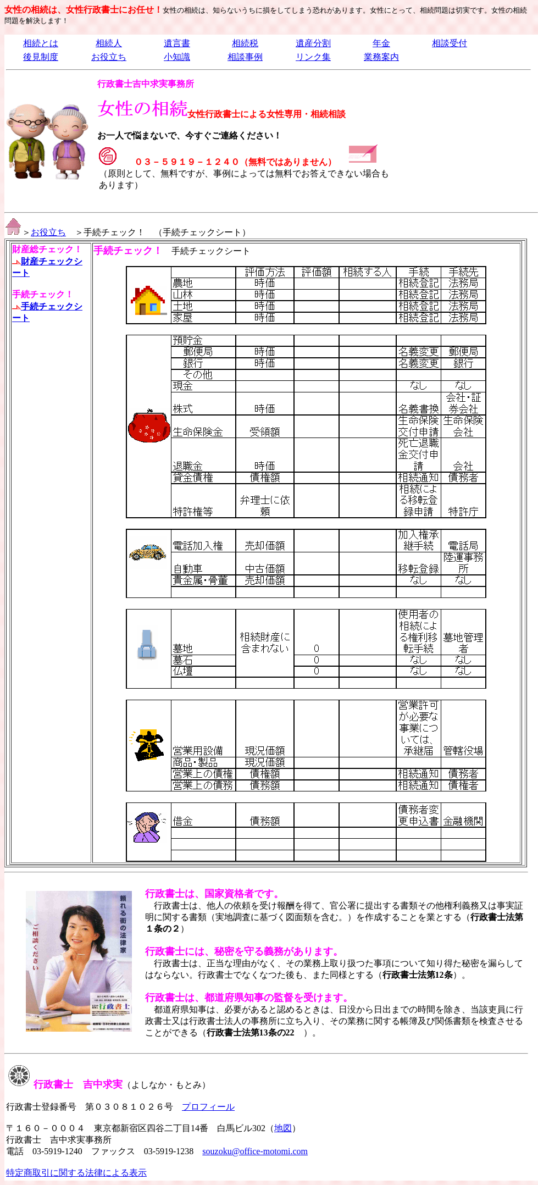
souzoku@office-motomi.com (255, 1151)
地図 (283, 1128)
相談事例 (245, 57)
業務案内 (381, 57)
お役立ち (108, 57)
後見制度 (40, 57)
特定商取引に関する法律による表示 (76, 1172)
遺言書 (177, 43)
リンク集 (313, 57)
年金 (381, 43)
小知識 (177, 57)
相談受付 (449, 43)
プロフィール (208, 1106)
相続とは (40, 43)
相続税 (245, 43)
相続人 (109, 43)
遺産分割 (313, 43)
